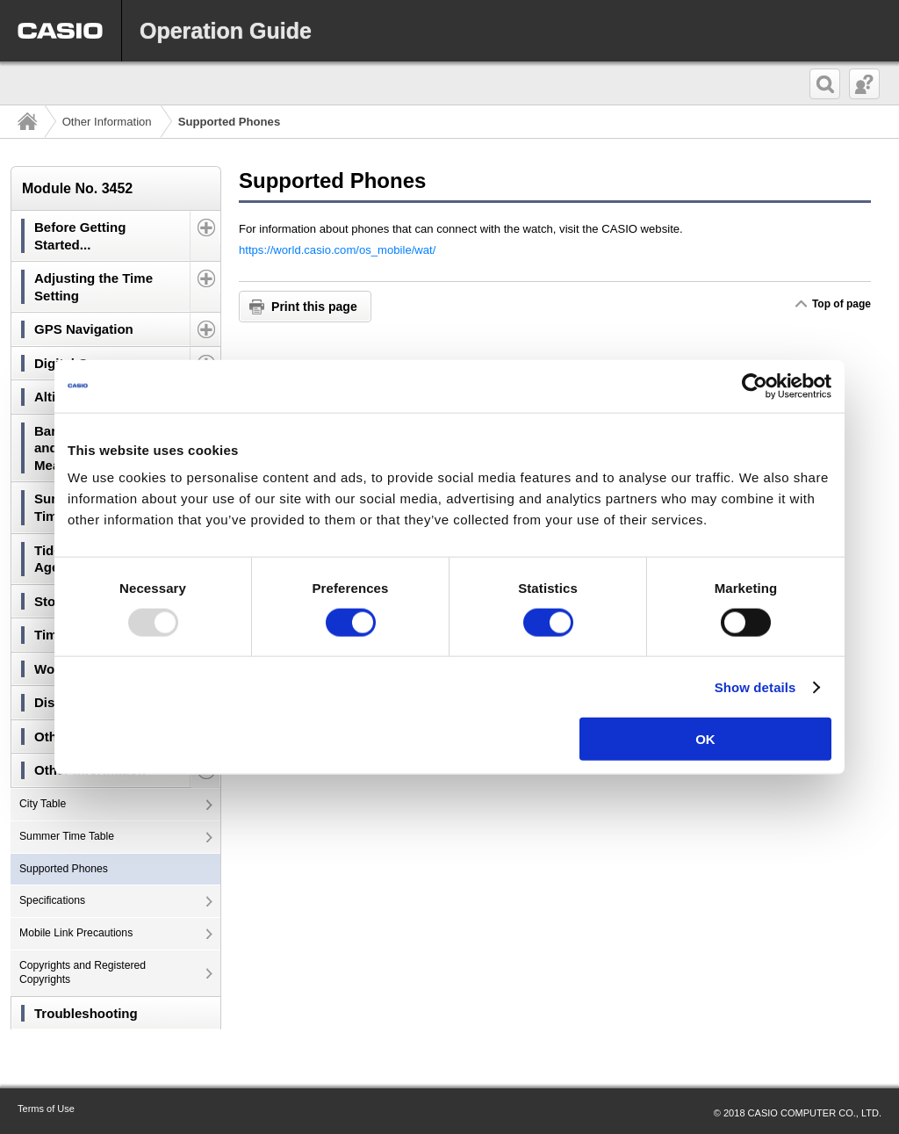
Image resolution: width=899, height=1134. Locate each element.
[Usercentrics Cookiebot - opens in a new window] (754, 385)
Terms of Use (46, 1108)
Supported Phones (63, 869)
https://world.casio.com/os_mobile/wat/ (337, 249)
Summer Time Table (66, 836)
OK (705, 739)
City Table (42, 804)
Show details (755, 686)
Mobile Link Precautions (76, 933)
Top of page (841, 304)
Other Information (107, 121)
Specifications (52, 900)
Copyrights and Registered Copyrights (82, 972)
